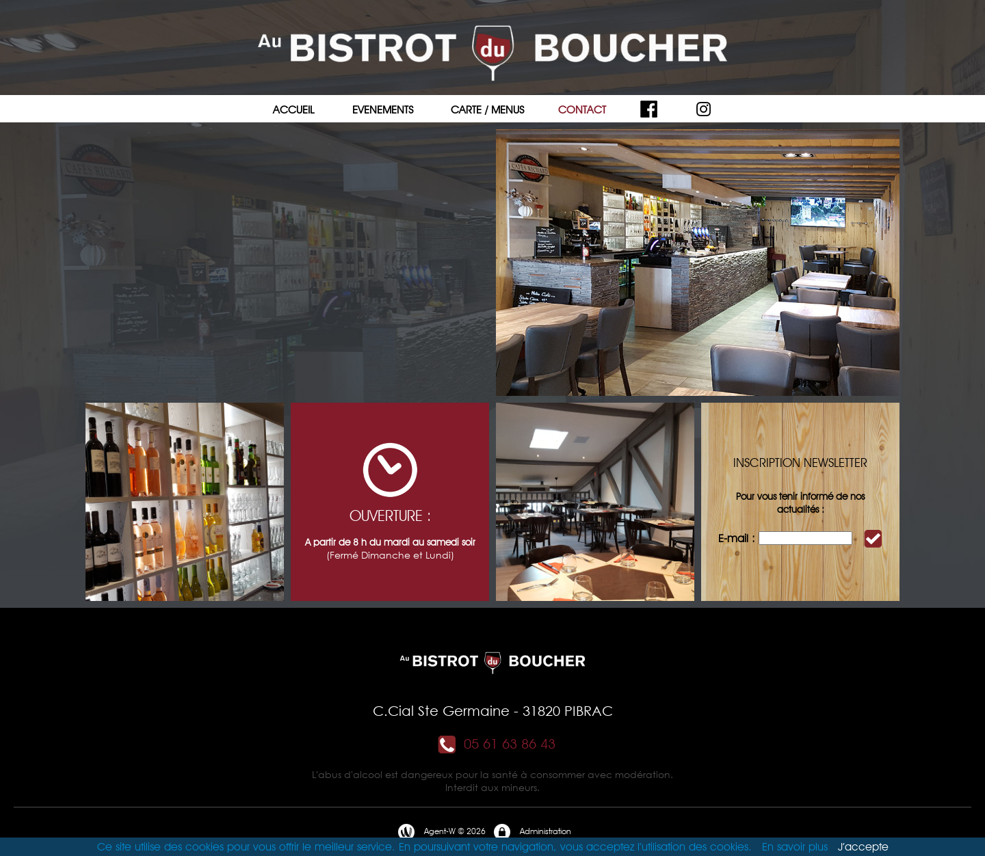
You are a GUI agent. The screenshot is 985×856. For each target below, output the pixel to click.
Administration (531, 832)
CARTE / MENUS (487, 109)
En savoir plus (795, 846)
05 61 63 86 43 (495, 744)
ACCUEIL (294, 109)
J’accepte (863, 846)
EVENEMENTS (382, 109)
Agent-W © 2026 (441, 832)
